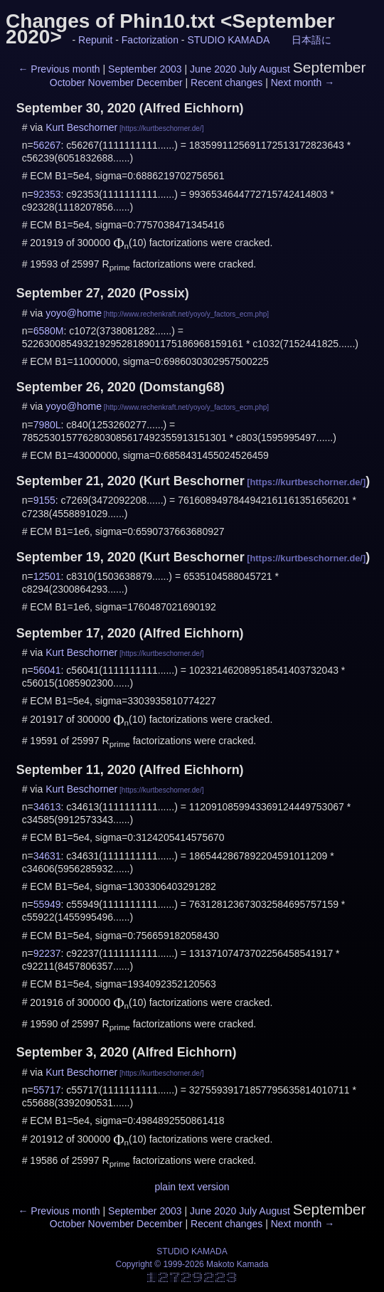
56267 (47, 145)
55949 (47, 904)
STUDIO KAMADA (228, 40)
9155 (44, 500)
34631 (47, 856)
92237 (47, 953)
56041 (47, 670)
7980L (47, 424)
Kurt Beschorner (81, 127)
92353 (47, 194)
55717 (47, 1090)
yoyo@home (74, 313)
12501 (47, 576)
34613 (47, 806)
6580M (48, 331)
